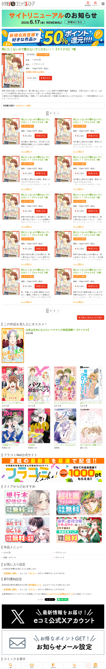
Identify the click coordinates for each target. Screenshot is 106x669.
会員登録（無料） (11, 574)
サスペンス (59, 558)
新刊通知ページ (35, 585)
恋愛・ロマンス (9, 558)
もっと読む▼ (26, 152)
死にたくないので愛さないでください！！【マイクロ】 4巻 (87, 158)
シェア (40, 600)
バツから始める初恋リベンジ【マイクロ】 (40, 403)
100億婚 (31, 445)
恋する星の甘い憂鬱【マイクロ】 (92, 445)
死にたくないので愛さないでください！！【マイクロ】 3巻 (35, 158)
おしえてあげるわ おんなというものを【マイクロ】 (66, 403)
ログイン (95, 4)
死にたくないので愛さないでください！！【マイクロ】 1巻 (35, 121)
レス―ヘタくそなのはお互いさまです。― (66, 445)
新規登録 (88, 4)
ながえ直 (37, 60)
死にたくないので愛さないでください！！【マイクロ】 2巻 (87, 121)
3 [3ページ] (54, 114)
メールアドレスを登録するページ (60, 594)
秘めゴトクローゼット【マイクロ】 (92, 403)
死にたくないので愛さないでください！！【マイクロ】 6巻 (87, 196)
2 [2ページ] (50, 114)
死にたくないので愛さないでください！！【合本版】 (14, 403)
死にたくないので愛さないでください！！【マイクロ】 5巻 (35, 196)
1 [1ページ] (47, 114)
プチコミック (39, 64)
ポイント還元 (43, 54)
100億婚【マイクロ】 (10, 445)
